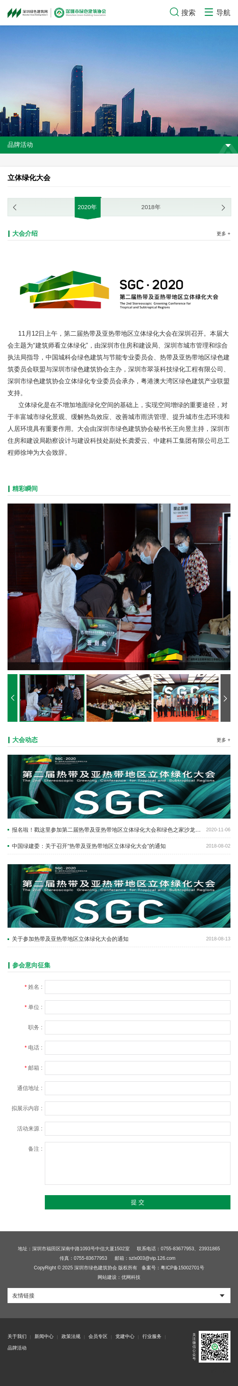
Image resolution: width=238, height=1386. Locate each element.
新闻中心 (44, 1336)
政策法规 (71, 1336)
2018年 (150, 207)
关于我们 (17, 1336)
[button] (223, 207)
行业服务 (151, 1336)
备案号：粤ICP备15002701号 (173, 1268)
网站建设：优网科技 (119, 1277)
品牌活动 (17, 1348)
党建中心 (124, 1336)
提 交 (137, 1202)
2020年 (87, 207)
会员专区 (97, 1336)
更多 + (223, 233)
